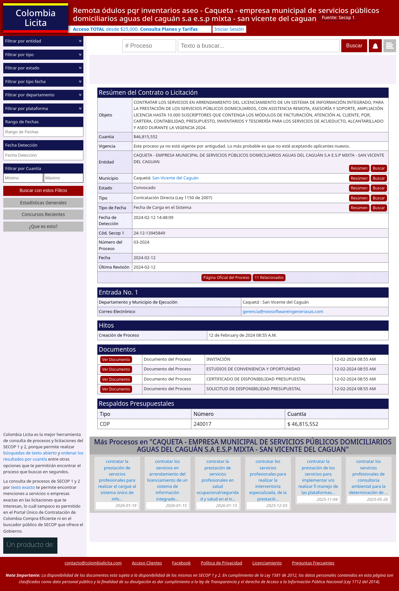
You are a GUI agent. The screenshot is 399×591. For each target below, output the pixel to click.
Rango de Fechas (22, 122)
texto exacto (23, 487)
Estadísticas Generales (43, 202)
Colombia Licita (35, 18)
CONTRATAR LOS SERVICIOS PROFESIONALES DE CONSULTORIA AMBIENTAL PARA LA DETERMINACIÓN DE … (368, 476)
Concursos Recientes (43, 214)
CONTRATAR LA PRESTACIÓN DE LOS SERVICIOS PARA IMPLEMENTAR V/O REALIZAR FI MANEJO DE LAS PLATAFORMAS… (318, 476)
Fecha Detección (21, 145)
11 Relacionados (269, 277)
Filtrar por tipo (19, 54)
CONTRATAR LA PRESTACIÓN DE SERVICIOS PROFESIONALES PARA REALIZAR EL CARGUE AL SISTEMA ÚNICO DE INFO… (117, 479)
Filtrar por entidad (23, 41)
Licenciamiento (267, 563)
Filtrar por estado (22, 68)
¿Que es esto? (43, 226)
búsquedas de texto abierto (30, 453)
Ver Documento (116, 359)
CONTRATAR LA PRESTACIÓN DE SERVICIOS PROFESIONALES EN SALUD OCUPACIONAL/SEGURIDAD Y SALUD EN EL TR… (218, 479)
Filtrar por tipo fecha (25, 81)
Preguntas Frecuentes (313, 563)
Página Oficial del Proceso (226, 277)
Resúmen (359, 168)
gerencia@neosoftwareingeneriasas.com (283, 311)
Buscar (379, 168)
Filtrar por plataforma (26, 108)
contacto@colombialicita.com (93, 563)
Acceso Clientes (147, 563)
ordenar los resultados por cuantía (43, 456)
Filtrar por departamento (29, 95)
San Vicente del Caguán (175, 178)
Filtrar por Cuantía (23, 168)
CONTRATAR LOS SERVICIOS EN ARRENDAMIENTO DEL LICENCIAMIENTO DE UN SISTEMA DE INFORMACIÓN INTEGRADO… (167, 479)
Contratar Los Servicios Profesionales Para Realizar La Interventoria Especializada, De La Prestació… (268, 479)
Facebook (181, 563)
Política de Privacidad (221, 563)
